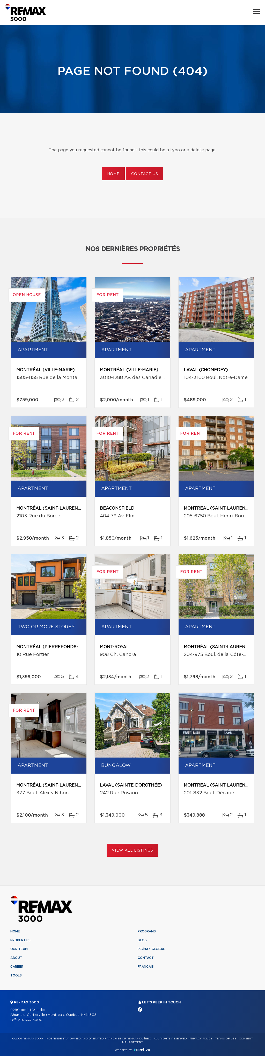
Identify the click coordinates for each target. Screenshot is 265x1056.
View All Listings (132, 850)
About (16, 957)
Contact (146, 957)
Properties (20, 940)
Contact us (144, 174)
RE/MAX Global (151, 949)
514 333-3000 (30, 1020)
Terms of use (225, 1038)
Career (16, 966)
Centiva (142, 1049)
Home (113, 174)
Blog (142, 940)
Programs (147, 931)
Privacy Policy (200, 1038)
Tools (16, 975)
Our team (19, 949)
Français (146, 966)
